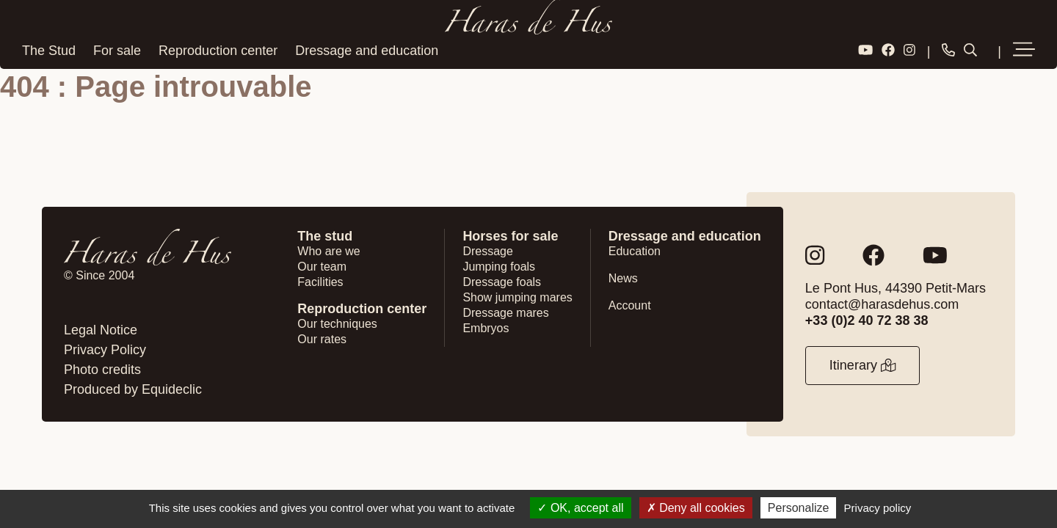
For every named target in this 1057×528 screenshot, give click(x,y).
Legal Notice (100, 330)
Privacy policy (878, 508)
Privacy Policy (105, 349)
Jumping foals (498, 266)
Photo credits (102, 369)
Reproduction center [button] (218, 50)
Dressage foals (501, 282)
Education (635, 251)
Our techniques (337, 324)
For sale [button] (117, 50)
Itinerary (862, 365)
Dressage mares (505, 313)
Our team (321, 266)
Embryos (485, 328)
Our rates (321, 339)
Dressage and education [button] (366, 50)
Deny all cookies (696, 508)
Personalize (798, 508)
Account (630, 305)
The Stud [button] (49, 50)
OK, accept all (580, 508)
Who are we (328, 251)
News (623, 278)
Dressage (487, 251)
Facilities (320, 282)
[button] (1024, 50)
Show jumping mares (517, 297)
